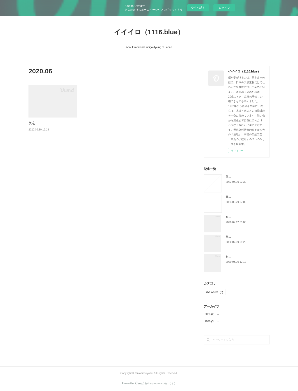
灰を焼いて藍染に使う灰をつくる (245, 256)
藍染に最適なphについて (240, 236)
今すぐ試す (198, 7)
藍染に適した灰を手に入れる (243, 176)
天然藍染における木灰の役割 (243, 196)
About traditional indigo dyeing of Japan (149, 47)
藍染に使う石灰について (240, 217)
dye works (214, 292)
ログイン (224, 7)
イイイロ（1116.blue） (149, 32)
